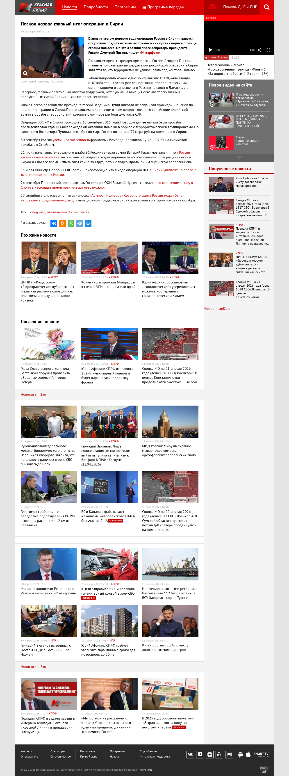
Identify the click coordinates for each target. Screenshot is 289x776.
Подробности (96, 7)
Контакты (26, 751)
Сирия (73, 212)
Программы (125, 7)
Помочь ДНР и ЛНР (240, 7)
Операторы (57, 751)
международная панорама (48, 212)
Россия (84, 212)
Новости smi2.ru (33, 395)
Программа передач (163, 7)
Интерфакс (150, 53)
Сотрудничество (60, 756)
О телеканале (29, 756)
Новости (69, 7)
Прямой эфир (88, 756)
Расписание (87, 751)
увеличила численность (71, 140)
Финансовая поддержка (155, 756)
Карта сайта (146, 769)
